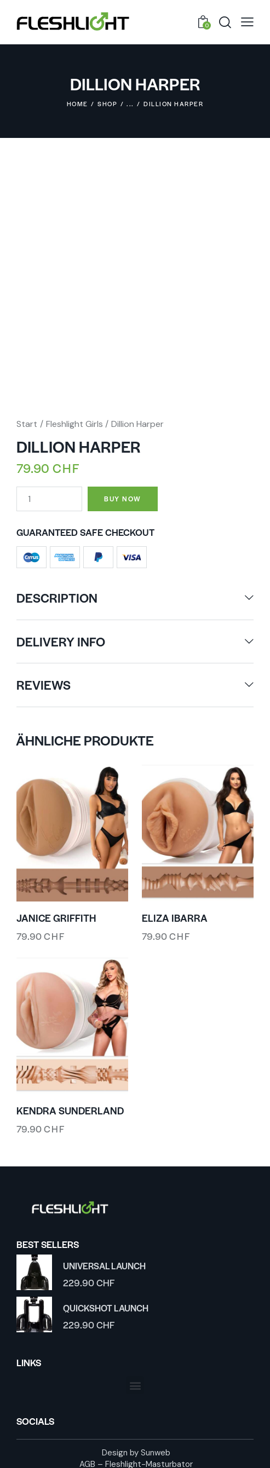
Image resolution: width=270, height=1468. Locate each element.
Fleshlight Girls (74, 419)
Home (77, 103)
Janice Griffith (56, 913)
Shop (107, 103)
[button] (135, 1381)
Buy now (128, 494)
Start (26, 419)
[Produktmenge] (49, 494)
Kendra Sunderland (70, 1106)
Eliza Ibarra (175, 913)
